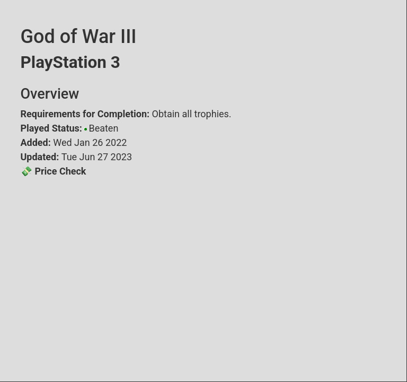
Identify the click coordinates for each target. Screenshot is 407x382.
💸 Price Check (53, 171)
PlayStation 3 (70, 62)
